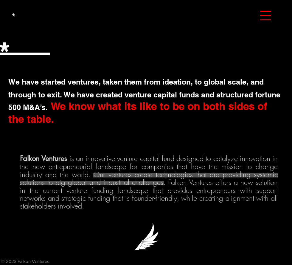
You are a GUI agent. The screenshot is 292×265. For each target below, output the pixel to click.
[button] (265, 15)
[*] (13, 16)
